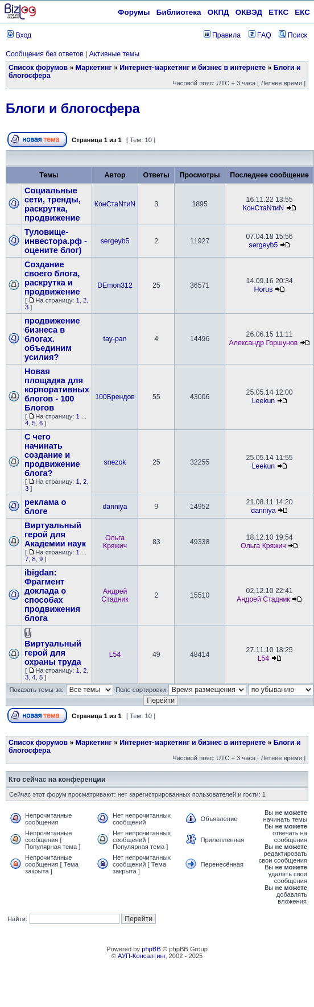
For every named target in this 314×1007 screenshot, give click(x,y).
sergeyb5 (115, 241)
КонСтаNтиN (114, 204)
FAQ (260, 35)
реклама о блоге (45, 507)
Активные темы (114, 54)
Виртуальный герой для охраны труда (52, 652)
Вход (19, 35)
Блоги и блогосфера (73, 108)
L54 (115, 654)
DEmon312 (115, 285)
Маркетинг (94, 68)
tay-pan (114, 339)
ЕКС (302, 12)
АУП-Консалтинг (141, 955)
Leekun (263, 401)
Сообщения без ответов (45, 54)
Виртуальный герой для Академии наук (55, 534)
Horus (263, 289)
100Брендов (115, 397)
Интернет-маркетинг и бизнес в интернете (192, 68)
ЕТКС (278, 12)
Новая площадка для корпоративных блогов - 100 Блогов (56, 389)
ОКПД (218, 12)
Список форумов (38, 68)
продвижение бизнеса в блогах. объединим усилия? (52, 339)
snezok (115, 462)
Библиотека (178, 12)
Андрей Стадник (115, 595)
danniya (114, 507)
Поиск (293, 35)
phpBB (151, 949)
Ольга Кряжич (115, 542)
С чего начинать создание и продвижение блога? (52, 455)
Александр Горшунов (263, 343)
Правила (222, 35)
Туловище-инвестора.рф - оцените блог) (55, 241)
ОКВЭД (249, 12)
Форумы (134, 12)
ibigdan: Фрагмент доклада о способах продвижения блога (52, 595)
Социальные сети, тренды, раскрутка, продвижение (52, 204)
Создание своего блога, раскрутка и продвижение (52, 278)
